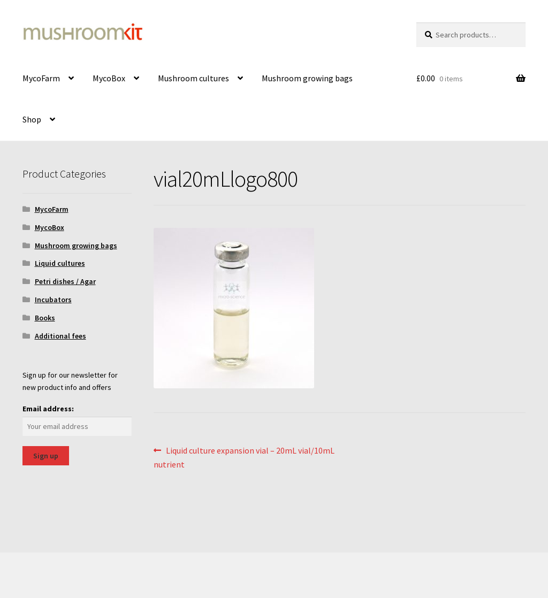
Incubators (53, 299)
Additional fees (60, 336)
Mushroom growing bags (307, 78)
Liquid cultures (60, 263)
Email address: (48, 408)
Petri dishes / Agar (65, 281)
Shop (31, 119)
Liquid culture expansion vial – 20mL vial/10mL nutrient (244, 457)
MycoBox (109, 78)
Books (45, 318)
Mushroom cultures (193, 78)
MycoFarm (41, 78)
